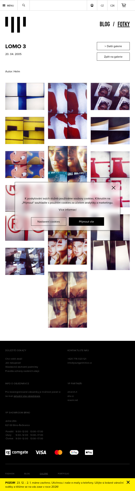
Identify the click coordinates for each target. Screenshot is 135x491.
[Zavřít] (113, 188)
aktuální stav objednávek (27, 396)
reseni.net (73, 400)
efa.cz (71, 396)
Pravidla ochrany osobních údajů (22, 371)
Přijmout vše (86, 221)
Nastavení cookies (48, 221)
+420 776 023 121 (77, 358)
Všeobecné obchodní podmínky (21, 366)
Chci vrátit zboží (13, 358)
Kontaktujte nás (78, 350)
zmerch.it (72, 391)
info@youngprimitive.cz (80, 362)
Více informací (67, 210)
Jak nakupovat (13, 362)
